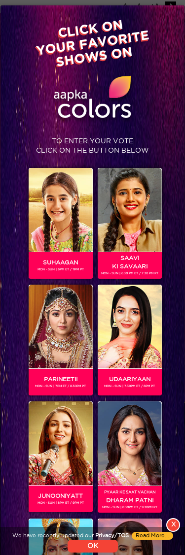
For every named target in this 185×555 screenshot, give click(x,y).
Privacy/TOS (112, 535)
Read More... (152, 535)
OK (92, 546)
